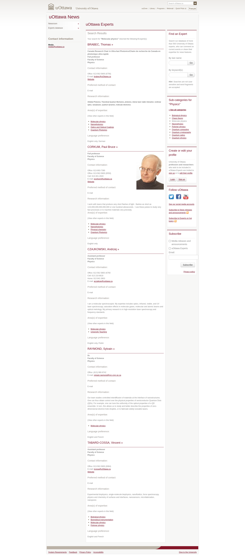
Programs (161, 8)
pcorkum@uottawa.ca (103, 179)
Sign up (182, 179)
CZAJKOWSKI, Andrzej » (103, 249)
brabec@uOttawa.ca (102, 76)
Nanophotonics (97, 124)
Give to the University (188, 552)
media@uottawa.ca (56, 47)
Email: (172, 252)
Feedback (73, 552)
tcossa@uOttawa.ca (102, 469)
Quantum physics (179, 138)
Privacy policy (189, 272)
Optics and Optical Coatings (102, 127)
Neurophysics (177, 124)
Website (91, 79)
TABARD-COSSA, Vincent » (105, 442)
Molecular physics (98, 121)
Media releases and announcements (180, 242)
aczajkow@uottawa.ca (103, 281)
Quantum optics (178, 135)
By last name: (175, 58)
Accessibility (98, 552)
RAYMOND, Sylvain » (101, 348)
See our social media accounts (181, 204)
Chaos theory (177, 118)
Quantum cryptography (181, 132)
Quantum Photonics (99, 130)
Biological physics (98, 517)
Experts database (55, 28)
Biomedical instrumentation (102, 520)
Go (191, 63)
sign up (172, 173)
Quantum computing (180, 129)
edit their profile (186, 173)
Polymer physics (97, 525)
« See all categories (177, 110)
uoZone (144, 8)
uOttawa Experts (178, 248)
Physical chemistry (98, 229)
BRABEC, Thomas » (100, 44)
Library (152, 8)
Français (192, 9)
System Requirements (57, 552)
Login (172, 179)
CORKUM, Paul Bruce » (103, 146)
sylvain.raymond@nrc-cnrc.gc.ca (107, 375)
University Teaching (99, 332)
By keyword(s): (176, 70)
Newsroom (52, 24)
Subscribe (188, 265)
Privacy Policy (85, 552)
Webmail (170, 8)
